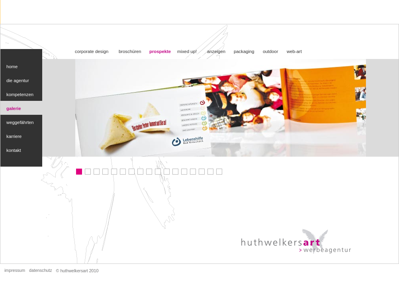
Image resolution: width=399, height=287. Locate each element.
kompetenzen (19, 94)
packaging (244, 51)
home (12, 66)
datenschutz (40, 270)
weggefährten (20, 122)
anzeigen (216, 51)
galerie (13, 108)
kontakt (13, 150)
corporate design (91, 51)
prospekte (160, 51)
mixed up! (187, 51)
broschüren (130, 51)
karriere (14, 136)
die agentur (17, 80)
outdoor (270, 51)
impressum (14, 270)
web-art (294, 51)
